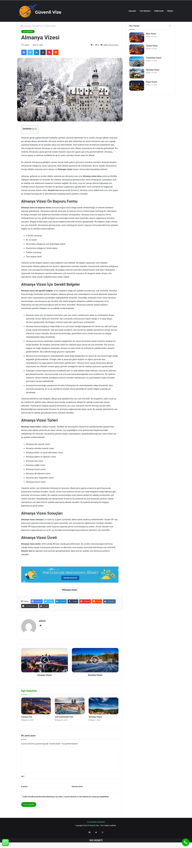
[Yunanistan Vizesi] (136, 72)
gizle (34, 139)
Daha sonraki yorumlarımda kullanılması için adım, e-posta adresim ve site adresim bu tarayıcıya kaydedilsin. (66, 806)
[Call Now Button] (185, 842)
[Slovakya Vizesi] (136, 84)
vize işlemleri (37, 36)
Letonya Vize (26, 726)
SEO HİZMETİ (96, 846)
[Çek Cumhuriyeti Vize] (70, 715)
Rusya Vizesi (151, 92)
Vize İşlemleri (145, 11)
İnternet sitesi (77, 796)
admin (28, 55)
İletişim (170, 11)
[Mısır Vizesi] (136, 47)
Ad (23, 785)
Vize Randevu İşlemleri (96, 831)
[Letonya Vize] (36, 715)
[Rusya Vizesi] (136, 96)
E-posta (25, 796)
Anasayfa (132, 11)
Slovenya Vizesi (95, 726)
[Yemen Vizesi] (136, 60)
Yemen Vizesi (152, 56)
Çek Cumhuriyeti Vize (64, 726)
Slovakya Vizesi (152, 80)
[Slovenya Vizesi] (103, 715)
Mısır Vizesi (151, 44)
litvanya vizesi (70, 600)
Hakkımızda (158, 11)
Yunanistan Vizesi (153, 68)
